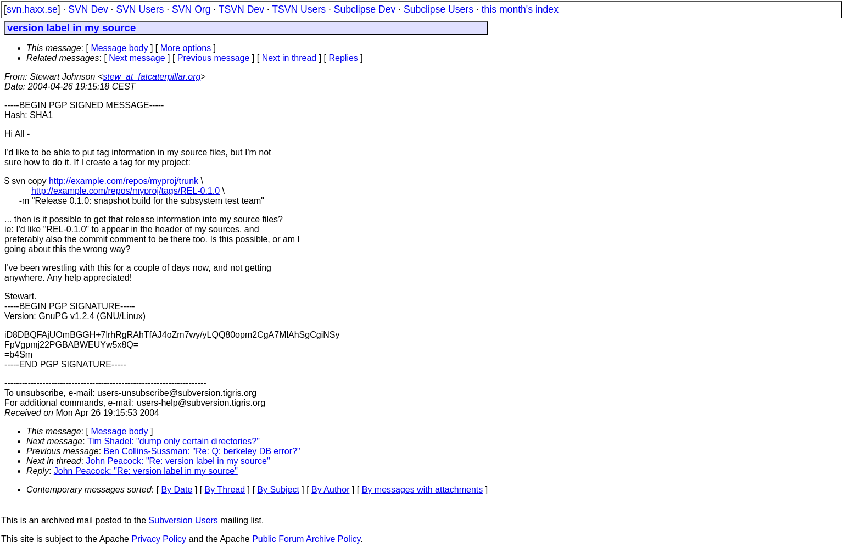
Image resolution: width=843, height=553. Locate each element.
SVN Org (191, 9)
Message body (119, 48)
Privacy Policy (158, 539)
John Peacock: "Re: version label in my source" (178, 461)
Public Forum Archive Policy (306, 539)
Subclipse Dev (364, 9)
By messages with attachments (422, 489)
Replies (343, 58)
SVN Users (140, 9)
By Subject (278, 489)
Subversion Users (183, 520)
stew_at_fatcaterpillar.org (151, 76)
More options (185, 48)
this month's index (520, 9)
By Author (330, 489)
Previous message (213, 58)
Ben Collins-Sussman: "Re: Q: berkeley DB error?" (202, 451)
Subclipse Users (438, 9)
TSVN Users (299, 9)
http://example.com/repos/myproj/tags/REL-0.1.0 (125, 190)
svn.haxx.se (32, 9)
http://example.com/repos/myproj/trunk (123, 181)
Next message (137, 58)
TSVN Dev (241, 9)
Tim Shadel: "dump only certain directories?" (173, 441)
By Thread (225, 489)
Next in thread (289, 58)
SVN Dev (88, 9)
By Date (176, 489)
